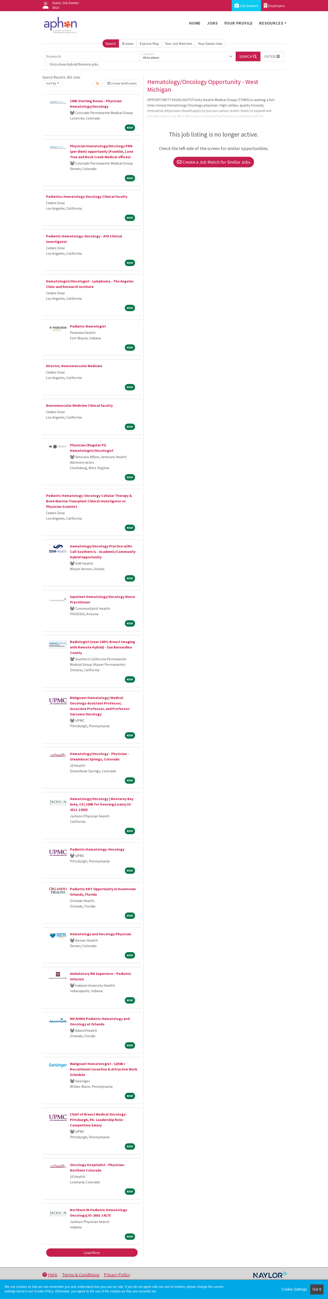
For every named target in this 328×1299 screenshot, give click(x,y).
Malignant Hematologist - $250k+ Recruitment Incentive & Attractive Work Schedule (103, 1069)
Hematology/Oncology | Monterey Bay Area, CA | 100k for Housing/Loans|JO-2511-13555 (101, 804)
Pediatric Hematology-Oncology (97, 849)
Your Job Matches (178, 43)
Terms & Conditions (80, 1274)
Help (49, 1274)
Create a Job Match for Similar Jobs (213, 162)
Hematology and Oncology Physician (100, 934)
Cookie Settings (294, 1289)
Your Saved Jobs (210, 43)
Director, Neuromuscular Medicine (74, 366)
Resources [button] (271, 23)
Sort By (51, 83)
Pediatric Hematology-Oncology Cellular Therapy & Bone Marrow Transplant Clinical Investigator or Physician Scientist (89, 501)
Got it (317, 1289)
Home (195, 23)
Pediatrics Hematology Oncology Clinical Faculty (86, 196)
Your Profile (238, 23)
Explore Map (149, 43)
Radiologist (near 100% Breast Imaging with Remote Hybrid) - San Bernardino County (102, 647)
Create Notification (122, 83)
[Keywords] (92, 56)
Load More (92, 1252)
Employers (274, 5)
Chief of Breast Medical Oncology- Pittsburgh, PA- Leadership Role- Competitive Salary (98, 1119)
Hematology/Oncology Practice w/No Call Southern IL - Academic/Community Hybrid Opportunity (103, 551)
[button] (272, 56)
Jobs (212, 23)
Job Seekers (246, 5)
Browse (127, 43)
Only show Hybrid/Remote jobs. (74, 64)
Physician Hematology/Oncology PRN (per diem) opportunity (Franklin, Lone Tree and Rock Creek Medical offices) (101, 151)
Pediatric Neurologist (88, 326)
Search (110, 43)
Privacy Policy (117, 1274)
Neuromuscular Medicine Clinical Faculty (79, 405)
